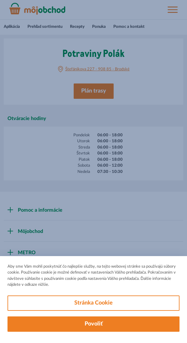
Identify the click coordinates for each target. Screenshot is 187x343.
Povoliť (94, 324)
